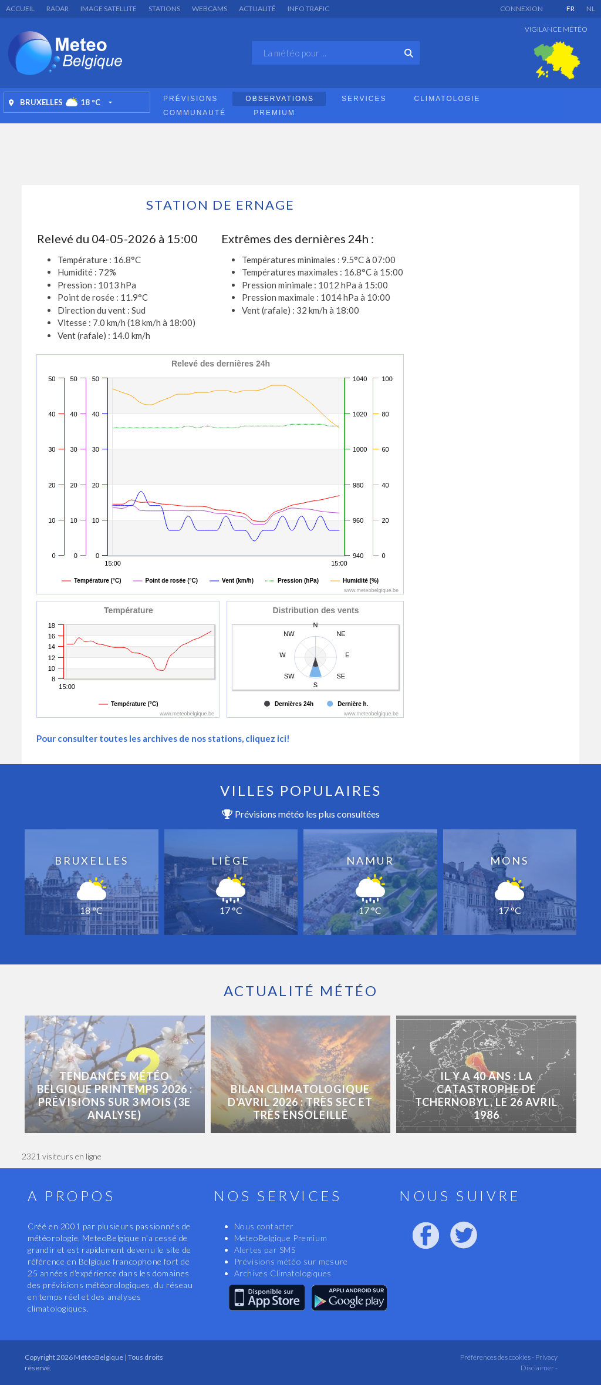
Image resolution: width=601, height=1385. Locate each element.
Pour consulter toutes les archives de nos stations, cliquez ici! (163, 738)
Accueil (20, 8)
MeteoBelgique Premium (280, 1238)
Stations (164, 8)
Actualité (257, 8)
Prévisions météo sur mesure (291, 1261)
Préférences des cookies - (496, 1357)
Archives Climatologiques (283, 1273)
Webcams (209, 8)
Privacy (546, 1357)
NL (590, 8)
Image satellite (108, 8)
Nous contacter (264, 1226)
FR (570, 8)
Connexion (521, 8)
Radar (57, 8)
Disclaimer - (539, 1367)
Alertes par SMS (265, 1250)
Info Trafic (308, 8)
